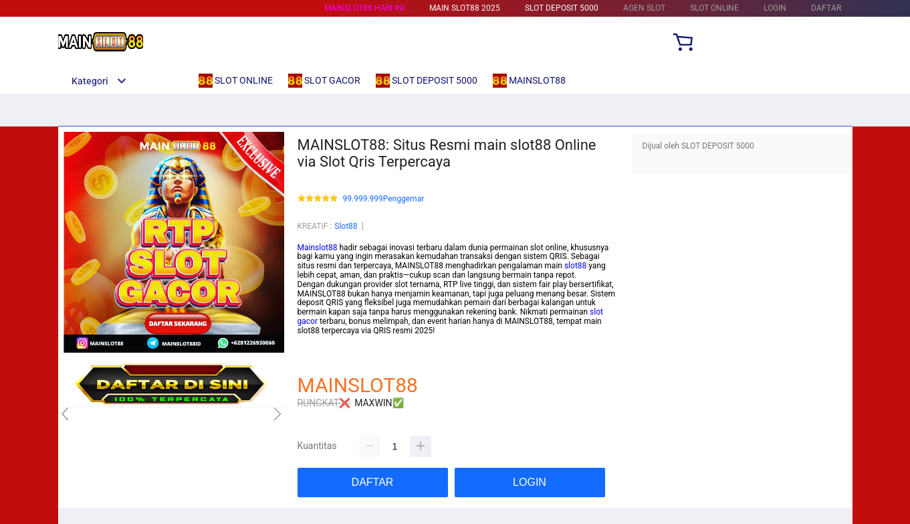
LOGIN (775, 8)
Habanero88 (320, 358)
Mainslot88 (318, 247)
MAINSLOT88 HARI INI (364, 8)
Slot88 (345, 226)
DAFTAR (826, 8)
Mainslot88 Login (328, 340)
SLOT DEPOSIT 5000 (561, 8)
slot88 (575, 265)
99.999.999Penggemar (384, 199)
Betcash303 (319, 348)
